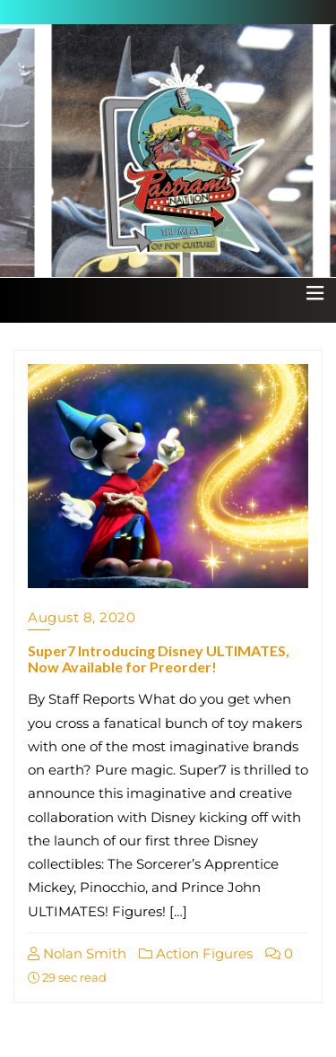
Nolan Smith (77, 953)
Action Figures (196, 953)
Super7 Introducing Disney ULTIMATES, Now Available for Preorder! (158, 658)
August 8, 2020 (81, 617)
